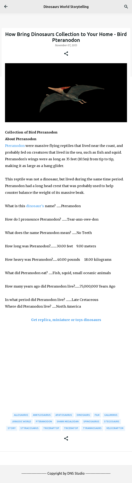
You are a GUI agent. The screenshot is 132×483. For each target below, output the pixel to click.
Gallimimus (110, 415)
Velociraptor (114, 428)
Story (12, 428)
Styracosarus (29, 428)
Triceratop (71, 428)
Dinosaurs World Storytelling (66, 7)
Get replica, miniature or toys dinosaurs (66, 320)
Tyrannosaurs (92, 428)
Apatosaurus (63, 415)
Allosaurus (21, 415)
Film (97, 415)
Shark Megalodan (68, 421)
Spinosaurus (91, 421)
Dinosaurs (83, 415)
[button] (66, 54)
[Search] (126, 7)
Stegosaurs (111, 421)
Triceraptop (51, 428)
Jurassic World (21, 421)
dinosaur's (35, 206)
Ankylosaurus (42, 415)
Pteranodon (15, 146)
